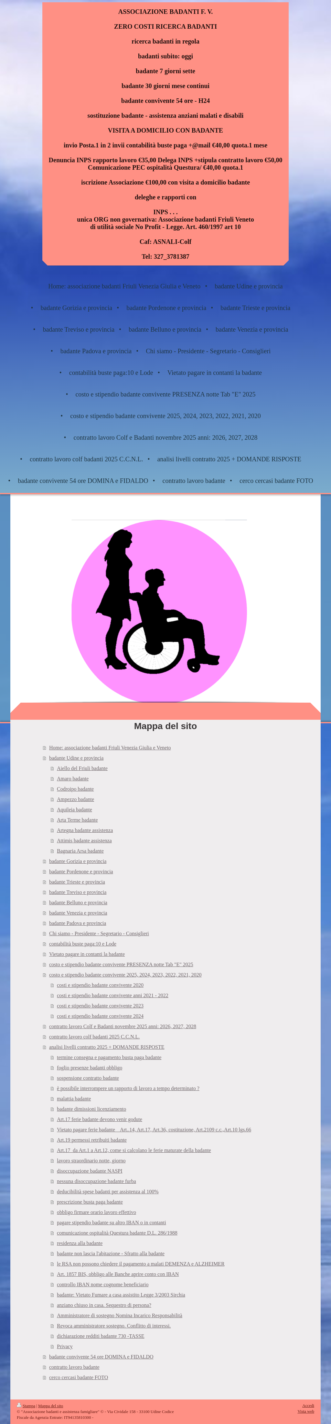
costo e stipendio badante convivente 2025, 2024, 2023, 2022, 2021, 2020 (125, 975)
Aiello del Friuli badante (82, 768)
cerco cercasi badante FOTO (78, 1377)
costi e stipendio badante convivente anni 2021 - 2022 (112, 995)
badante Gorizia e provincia (77, 861)
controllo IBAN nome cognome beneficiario (102, 1284)
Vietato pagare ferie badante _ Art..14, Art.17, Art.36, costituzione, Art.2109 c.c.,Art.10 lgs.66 (154, 1129)
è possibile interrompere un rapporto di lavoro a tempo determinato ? (128, 1088)
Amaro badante (73, 778)
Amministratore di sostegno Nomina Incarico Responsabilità (119, 1315)
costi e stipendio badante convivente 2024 (100, 1016)
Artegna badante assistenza (85, 830)
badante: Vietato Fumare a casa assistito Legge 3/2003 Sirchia (121, 1295)
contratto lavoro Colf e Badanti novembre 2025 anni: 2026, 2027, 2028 (122, 1026)
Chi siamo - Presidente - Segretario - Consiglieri (99, 933)
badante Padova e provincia (77, 923)
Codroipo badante (75, 789)
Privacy (65, 1346)
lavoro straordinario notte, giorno (91, 1160)
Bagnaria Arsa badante (80, 851)
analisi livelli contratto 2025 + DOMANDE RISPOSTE (107, 1047)
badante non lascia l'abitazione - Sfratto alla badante (111, 1253)
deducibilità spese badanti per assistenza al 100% (108, 1191)
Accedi (308, 1405)
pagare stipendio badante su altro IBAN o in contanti (111, 1222)
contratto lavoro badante (74, 1367)
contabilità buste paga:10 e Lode (82, 944)
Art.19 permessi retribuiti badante (92, 1140)
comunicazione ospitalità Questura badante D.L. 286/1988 (117, 1233)
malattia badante (74, 1098)
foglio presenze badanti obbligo (89, 1067)
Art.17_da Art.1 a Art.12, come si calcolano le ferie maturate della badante (134, 1150)
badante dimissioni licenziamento (91, 1109)
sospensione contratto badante (88, 1078)
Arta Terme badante (77, 820)
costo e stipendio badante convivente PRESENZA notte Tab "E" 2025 (121, 964)
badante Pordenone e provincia (81, 871)
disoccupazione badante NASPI (90, 1171)
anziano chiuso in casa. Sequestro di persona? (104, 1305)
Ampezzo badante (75, 799)
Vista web (305, 1411)
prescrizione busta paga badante (90, 1202)
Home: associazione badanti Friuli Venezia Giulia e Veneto (110, 747)
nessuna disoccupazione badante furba (96, 1181)
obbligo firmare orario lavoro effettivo (96, 1212)
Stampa (26, 1405)
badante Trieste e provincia (77, 882)
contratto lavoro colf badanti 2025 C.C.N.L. (94, 1036)
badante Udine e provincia (76, 758)
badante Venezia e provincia (78, 913)
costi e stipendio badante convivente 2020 (100, 985)
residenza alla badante (79, 1243)
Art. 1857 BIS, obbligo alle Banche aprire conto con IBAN (118, 1274)
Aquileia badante (74, 809)
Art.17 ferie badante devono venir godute (99, 1119)
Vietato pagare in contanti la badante (87, 954)
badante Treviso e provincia (77, 892)
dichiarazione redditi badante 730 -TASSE (100, 1336)
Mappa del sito (50, 1405)
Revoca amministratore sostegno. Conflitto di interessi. (114, 1326)
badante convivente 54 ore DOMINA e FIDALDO (101, 1356)
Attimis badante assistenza (84, 840)
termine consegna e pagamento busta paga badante (109, 1057)
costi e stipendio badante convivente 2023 (100, 1005)
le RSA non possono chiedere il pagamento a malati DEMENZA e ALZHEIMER (141, 1264)
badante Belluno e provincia (78, 902)
